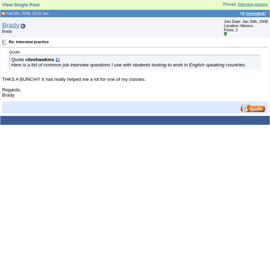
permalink (255, 13)
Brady (10, 25)
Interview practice (253, 4)
